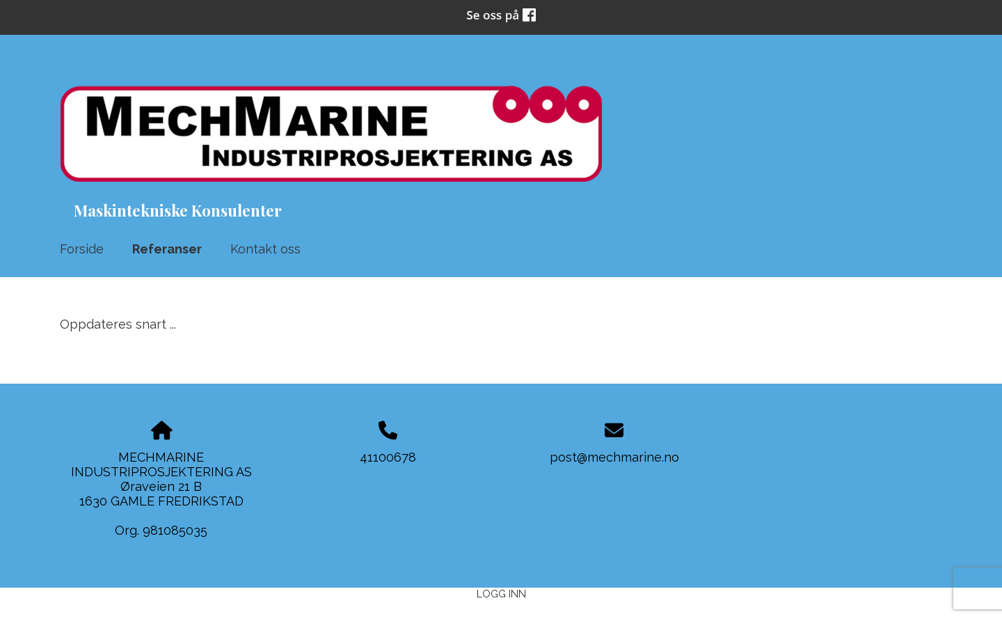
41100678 (388, 457)
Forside (82, 249)
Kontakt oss (265, 249)
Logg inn (501, 594)
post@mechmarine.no (614, 457)
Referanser (167, 249)
